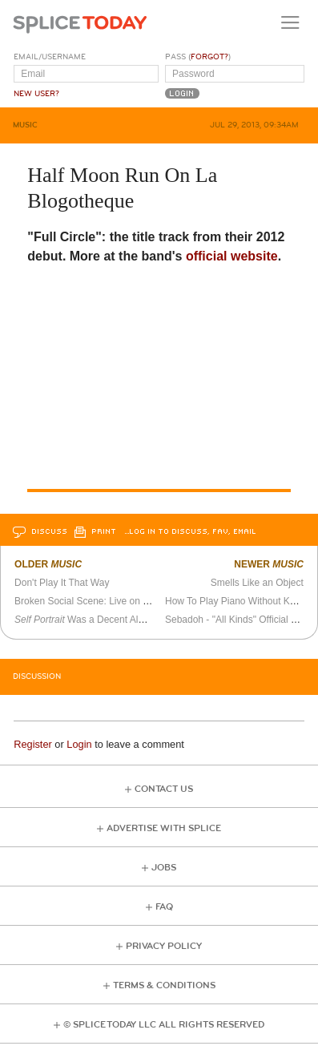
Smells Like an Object (257, 582)
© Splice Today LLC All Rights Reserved (163, 1025)
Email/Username (50, 57)
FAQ (164, 907)
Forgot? (209, 57)
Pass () (198, 57)
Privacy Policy (164, 946)
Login (78, 744)
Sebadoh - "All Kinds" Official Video (240, 619)
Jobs (163, 868)
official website (232, 256)
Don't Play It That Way (61, 582)
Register (33, 744)
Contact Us (164, 789)
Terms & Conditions (164, 985)
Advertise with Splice (164, 828)
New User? (36, 94)
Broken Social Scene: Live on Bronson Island (110, 601)
